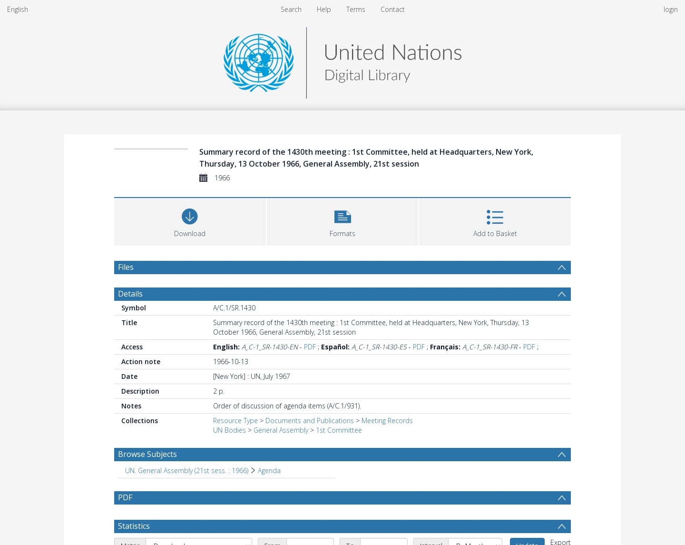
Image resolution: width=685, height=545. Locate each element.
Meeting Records (387, 420)
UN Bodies (229, 430)
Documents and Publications (309, 420)
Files (126, 267)
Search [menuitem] (291, 9)
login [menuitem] (671, 9)
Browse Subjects (147, 454)
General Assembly (281, 430)
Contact (393, 9)
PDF (310, 346)
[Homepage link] (342, 60)
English (17, 9)
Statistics (134, 526)
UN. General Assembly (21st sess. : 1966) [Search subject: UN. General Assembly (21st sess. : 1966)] (186, 470)
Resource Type (235, 420)
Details (130, 293)
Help (324, 9)
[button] (343, 220)
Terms (355, 9)
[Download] (190, 220)
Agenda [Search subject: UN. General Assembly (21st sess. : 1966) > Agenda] (269, 470)
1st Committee (339, 430)
